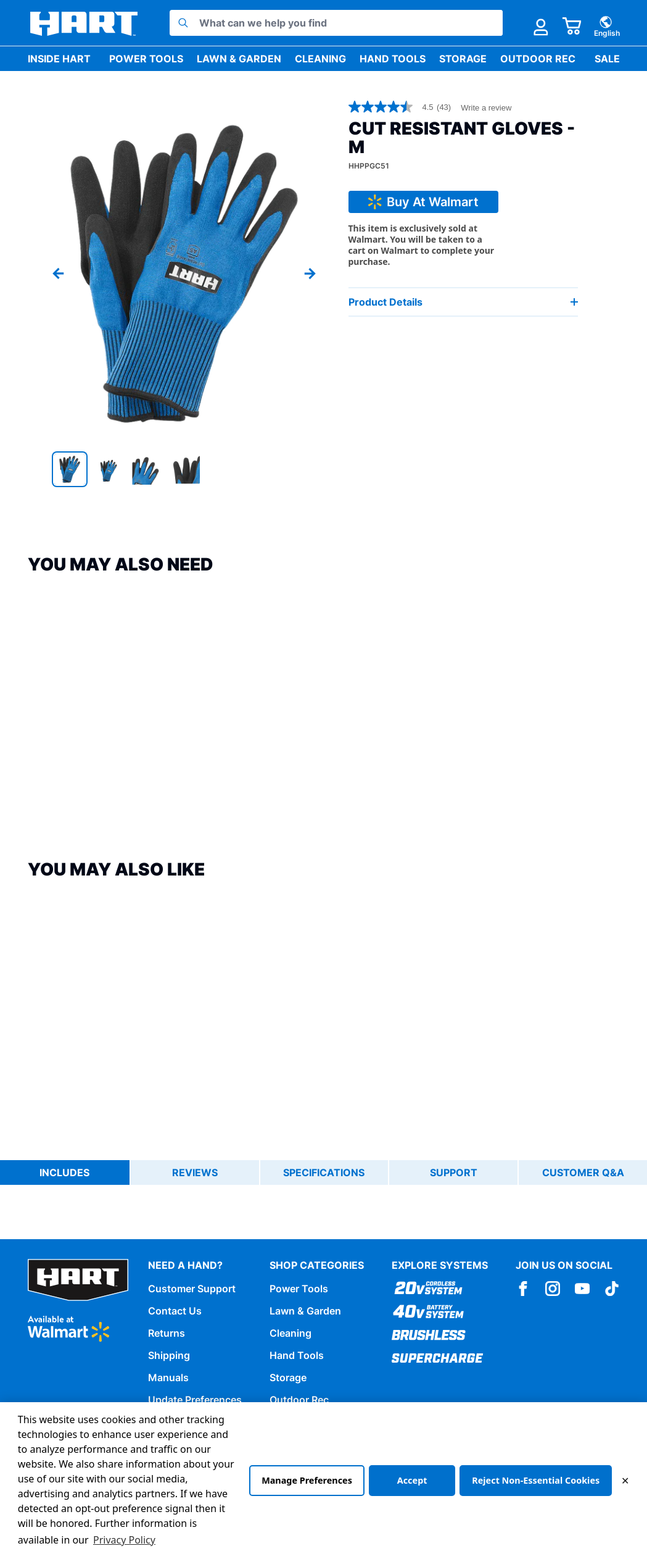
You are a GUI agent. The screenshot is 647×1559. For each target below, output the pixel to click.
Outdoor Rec (537, 58)
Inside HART (59, 58)
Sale (607, 58)
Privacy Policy (124, 1540)
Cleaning (320, 58)
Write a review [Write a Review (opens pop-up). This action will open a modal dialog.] (486, 108)
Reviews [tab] (195, 1172)
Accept (412, 1480)
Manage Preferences (307, 1480)
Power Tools (146, 58)
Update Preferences (195, 1400)
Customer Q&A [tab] (583, 1172)
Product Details (463, 302)
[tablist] (323, 1172)
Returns (166, 1333)
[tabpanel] (323, 1200)
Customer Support (192, 1288)
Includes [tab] (64, 1172)
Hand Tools (393, 58)
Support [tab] (453, 1172)
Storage (463, 58)
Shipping (169, 1355)
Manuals (168, 1377)
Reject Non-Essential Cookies (536, 1480)
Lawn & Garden (239, 58)
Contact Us (175, 1311)
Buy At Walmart (423, 201)
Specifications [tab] (324, 1172)
